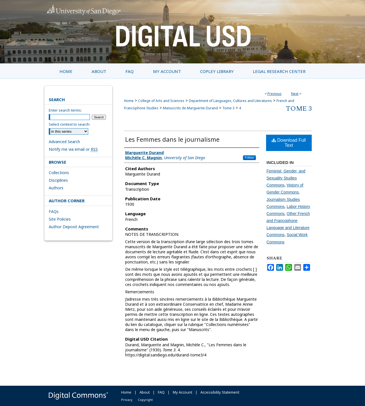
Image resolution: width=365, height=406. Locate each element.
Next (294, 93)
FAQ (161, 392)
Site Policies (60, 219)
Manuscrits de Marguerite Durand (190, 108)
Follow (249, 157)
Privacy (126, 400)
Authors (56, 187)
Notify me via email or (73, 149)
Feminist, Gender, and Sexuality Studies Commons (286, 178)
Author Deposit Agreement (74, 226)
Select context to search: (69, 124)
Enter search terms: (65, 110)
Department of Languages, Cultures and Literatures (230, 100)
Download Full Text (289, 143)
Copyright (145, 400)
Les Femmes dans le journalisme (172, 139)
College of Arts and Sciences (161, 100)
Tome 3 (228, 108)
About (145, 392)
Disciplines (58, 180)
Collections (59, 172)
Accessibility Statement (219, 392)
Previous (274, 93)
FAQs (54, 211)
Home (129, 100)
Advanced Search (64, 141)
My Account (182, 392)
